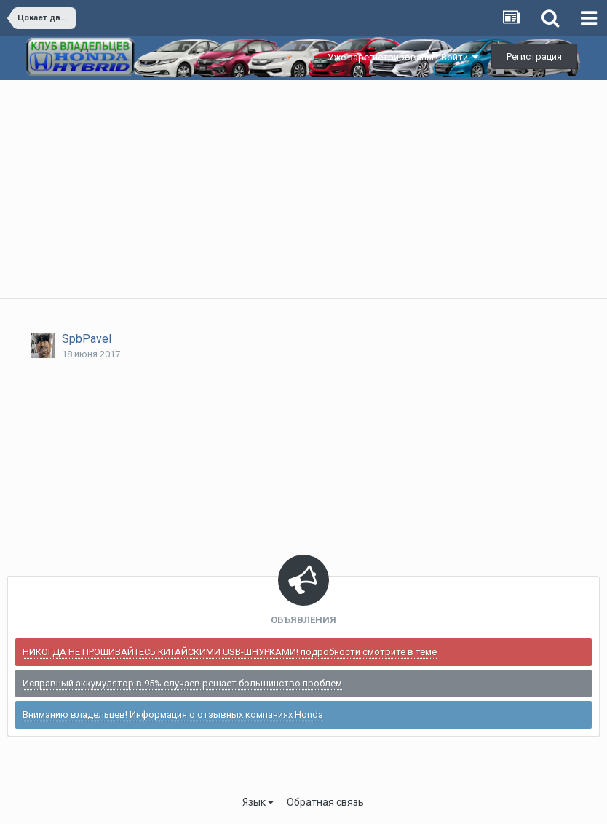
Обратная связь (325, 802)
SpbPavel (86, 339)
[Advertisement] (303, 189)
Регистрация (534, 56)
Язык (258, 802)
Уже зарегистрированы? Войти (403, 57)
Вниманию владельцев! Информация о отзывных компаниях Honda (173, 714)
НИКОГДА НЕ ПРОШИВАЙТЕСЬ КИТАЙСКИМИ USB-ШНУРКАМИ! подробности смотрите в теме (230, 651)
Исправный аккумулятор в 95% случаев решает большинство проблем (182, 683)
